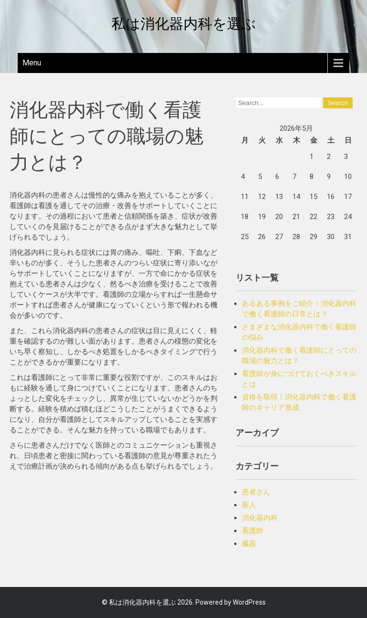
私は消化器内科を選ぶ (183, 23)
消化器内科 (260, 517)
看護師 (252, 530)
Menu (31, 62)
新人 (249, 505)
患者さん (256, 492)
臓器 (249, 543)
